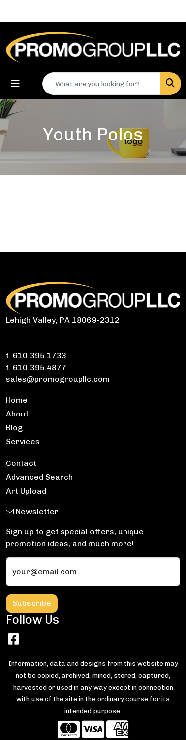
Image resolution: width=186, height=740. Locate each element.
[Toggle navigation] (15, 84)
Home (17, 400)
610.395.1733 (39, 355)
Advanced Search (39, 477)
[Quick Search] (101, 83)
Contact (21, 463)
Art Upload (26, 491)
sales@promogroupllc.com (58, 379)
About (17, 413)
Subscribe (31, 603)
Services (23, 441)
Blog (14, 427)
